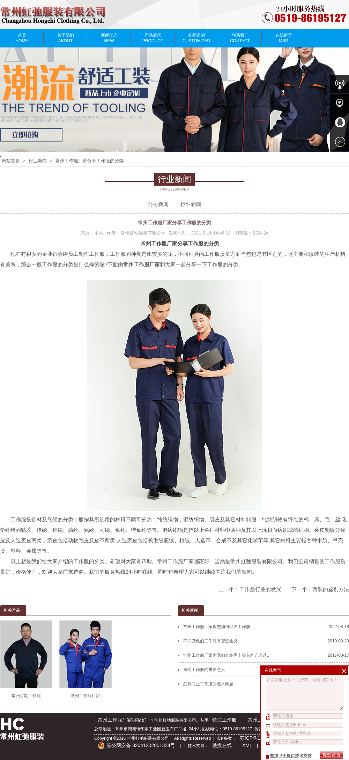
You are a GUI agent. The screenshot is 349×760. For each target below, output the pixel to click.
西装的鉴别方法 (330, 589)
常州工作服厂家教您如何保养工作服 (266, 627)
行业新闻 (38, 160)
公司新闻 (158, 204)
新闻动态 (109, 38)
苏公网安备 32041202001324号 (136, 745)
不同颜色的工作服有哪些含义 (266, 641)
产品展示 (152, 38)
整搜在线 (222, 745)
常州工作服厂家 (85, 659)
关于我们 (65, 38)
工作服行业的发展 (260, 589)
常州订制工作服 (26, 659)
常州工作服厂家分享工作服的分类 (89, 160)
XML (247, 745)
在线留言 (283, 38)
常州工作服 (260, 720)
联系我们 (240, 38)
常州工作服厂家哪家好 (183, 561)
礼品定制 (196, 38)
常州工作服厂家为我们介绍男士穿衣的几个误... (266, 655)
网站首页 (11, 160)
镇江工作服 (224, 720)
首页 (22, 38)
